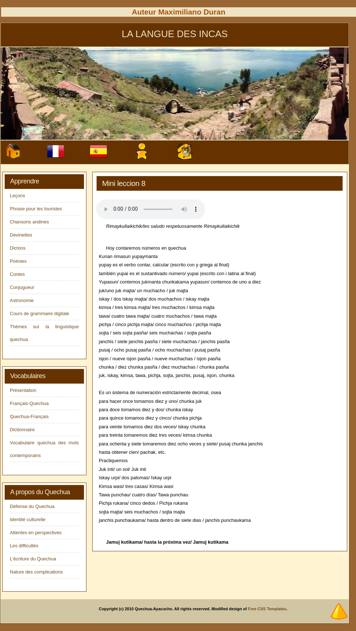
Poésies (18, 261)
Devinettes (21, 235)
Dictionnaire (22, 429)
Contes (17, 274)
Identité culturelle (27, 519)
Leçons (17, 195)
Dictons (17, 248)
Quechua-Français (29, 416)
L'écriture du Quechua (33, 558)
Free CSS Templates (267, 609)
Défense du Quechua (32, 506)
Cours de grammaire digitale (39, 313)
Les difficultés (24, 545)
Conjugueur (22, 287)
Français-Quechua (29, 403)
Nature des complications (36, 572)
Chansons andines (29, 222)
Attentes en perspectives (35, 532)
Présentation (23, 390)
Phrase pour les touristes (36, 208)
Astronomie (22, 300)
